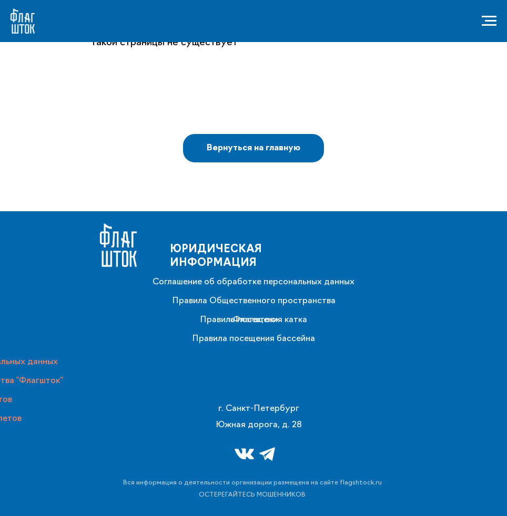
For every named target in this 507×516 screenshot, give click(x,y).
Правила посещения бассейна (253, 339)
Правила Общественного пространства (254, 301)
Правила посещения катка (253, 320)
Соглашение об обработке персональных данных (253, 282)
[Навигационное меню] (489, 21)
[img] (118, 245)
